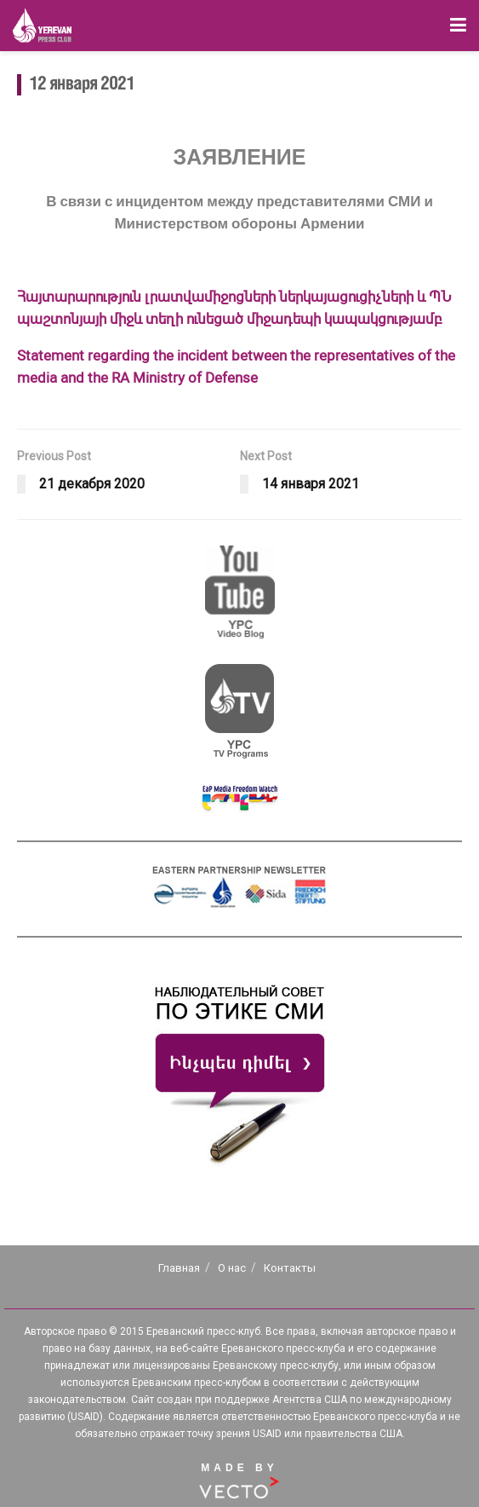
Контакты (290, 1268)
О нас (232, 1268)
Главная (179, 1268)
